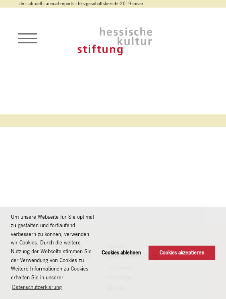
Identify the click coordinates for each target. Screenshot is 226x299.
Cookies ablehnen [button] (121, 253)
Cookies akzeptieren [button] (181, 253)
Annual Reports (60, 3)
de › (23, 3)
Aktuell (35, 3)
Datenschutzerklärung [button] (37, 287)
